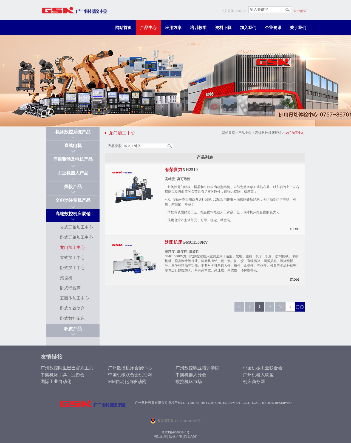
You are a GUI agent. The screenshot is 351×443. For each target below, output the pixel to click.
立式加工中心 (72, 257)
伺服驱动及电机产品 (73, 159)
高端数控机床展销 (72, 213)
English (241, 11)
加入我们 (248, 27)
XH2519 (181, 169)
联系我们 (190, 437)
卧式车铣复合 (72, 308)
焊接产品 (73, 186)
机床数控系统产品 (72, 132)
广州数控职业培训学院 (197, 368)
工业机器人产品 (73, 173)
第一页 (239, 307)
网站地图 (160, 437)
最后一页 (280, 307)
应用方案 (173, 27)
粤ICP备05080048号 (176, 432)
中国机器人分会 (191, 374)
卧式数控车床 (72, 318)
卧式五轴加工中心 (76, 237)
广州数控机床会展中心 (130, 368)
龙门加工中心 (72, 247)
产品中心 (148, 27)
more (294, 228)
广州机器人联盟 (258, 374)
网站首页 (123, 27)
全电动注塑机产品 (72, 200)
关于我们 (298, 27)
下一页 (269, 307)
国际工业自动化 (56, 381)
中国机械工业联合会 (262, 368)
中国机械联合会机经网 (130, 374)
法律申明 (175, 437)
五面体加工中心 (74, 298)
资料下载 (223, 27)
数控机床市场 (189, 381)
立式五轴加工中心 (76, 227)
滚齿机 (66, 278)
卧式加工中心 (72, 268)
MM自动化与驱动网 (127, 381)
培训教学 (198, 27)
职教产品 (73, 328)
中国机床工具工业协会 (62, 374)
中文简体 (227, 11)
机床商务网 (254, 381)
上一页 (249, 307)
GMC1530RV (186, 242)
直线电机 (73, 145)
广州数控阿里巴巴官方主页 (67, 368)
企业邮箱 (300, 11)
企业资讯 (273, 27)
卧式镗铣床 (70, 288)
